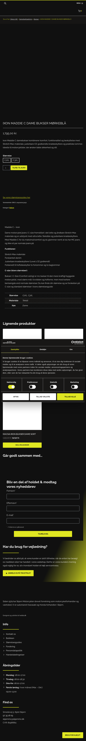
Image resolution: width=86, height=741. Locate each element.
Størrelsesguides (14, 642)
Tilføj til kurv (18, 172)
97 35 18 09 (8, 715)
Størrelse (7, 159)
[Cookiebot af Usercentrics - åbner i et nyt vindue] (73, 342)
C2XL (6, 164)
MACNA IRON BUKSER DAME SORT (19, 438)
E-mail (10, 515)
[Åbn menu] (80, 3)
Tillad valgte (43, 397)
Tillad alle (70, 397)
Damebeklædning (25, 19)
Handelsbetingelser (15, 654)
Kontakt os (11, 634)
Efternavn (12, 503)
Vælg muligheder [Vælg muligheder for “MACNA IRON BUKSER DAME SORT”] (22, 449)
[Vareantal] (6, 171)
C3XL (15, 164)
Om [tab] (71, 349)
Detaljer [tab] (43, 349)
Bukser (36, 19)
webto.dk (23, 615)
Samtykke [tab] (15, 349)
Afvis (15, 397)
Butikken (10, 638)
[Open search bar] (5, 3)
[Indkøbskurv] (80, 11)
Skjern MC (14, 19)
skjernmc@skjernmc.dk (13, 719)
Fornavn (11, 491)
